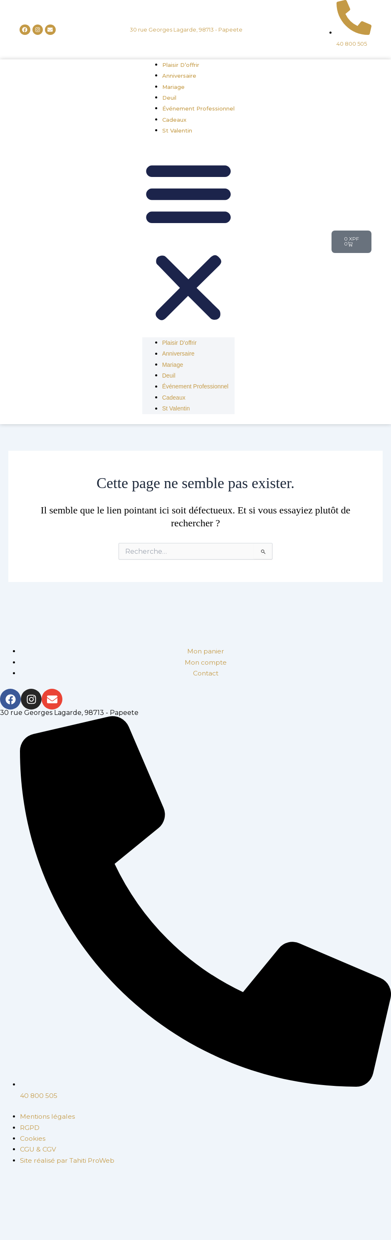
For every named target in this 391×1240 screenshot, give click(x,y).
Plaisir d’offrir (180, 64)
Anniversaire (179, 75)
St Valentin (177, 130)
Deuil (169, 97)
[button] (188, 242)
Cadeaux (174, 119)
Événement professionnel (198, 108)
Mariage (173, 86)
